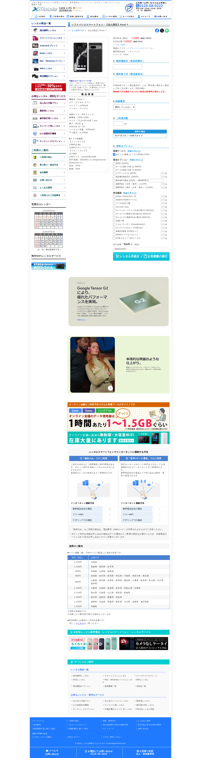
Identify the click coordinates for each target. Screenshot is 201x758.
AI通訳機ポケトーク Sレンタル (118, 709)
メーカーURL (119, 45)
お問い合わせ (143, 729)
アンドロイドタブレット (147, 676)
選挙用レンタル (143, 701)
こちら (81, 623)
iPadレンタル (79, 680)
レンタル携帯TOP (76, 30)
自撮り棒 (120, 221)
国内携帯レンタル (81, 676)
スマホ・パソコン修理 (42, 737)
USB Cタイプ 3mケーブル (128, 238)
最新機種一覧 (110, 686)
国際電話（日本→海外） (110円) (131, 184)
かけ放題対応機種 (81, 705)
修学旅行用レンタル (145, 705)
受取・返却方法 (109, 721)
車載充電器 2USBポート (127, 231)
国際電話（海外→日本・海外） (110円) (134, 187)
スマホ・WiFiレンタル (111, 737)
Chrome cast (122, 207)
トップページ (38, 721)
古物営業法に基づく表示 (78, 729)
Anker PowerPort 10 (126, 196)
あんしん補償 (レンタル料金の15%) (132, 154)
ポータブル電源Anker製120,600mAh (133, 214)
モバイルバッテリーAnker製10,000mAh (135, 210)
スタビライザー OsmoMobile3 (130, 224)
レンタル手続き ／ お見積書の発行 (141, 256)
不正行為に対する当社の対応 (149, 725)
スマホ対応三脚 (123, 203)
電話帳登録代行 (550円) (127, 177)
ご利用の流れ (73, 721)
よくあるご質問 (144, 721)
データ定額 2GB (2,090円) (128, 167)
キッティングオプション (84, 709)
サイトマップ (108, 729)
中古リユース (73, 737)
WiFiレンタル (142, 680)
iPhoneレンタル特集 (145, 709)
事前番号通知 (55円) (139, 180)
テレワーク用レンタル (114, 705)
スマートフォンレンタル (115, 676)
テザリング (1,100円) (126, 173)
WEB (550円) (122, 163)
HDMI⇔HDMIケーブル (126, 200)
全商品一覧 (141, 686)
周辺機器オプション (82, 686)
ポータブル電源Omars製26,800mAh (133, 217)
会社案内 (37, 725)
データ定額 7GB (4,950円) (128, 170)
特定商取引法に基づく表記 (44, 729)
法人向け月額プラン (82, 701)
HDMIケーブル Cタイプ (127, 235)
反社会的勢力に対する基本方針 (115, 725)
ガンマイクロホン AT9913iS (129, 228)
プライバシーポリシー (77, 725)
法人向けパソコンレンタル (116, 701)
